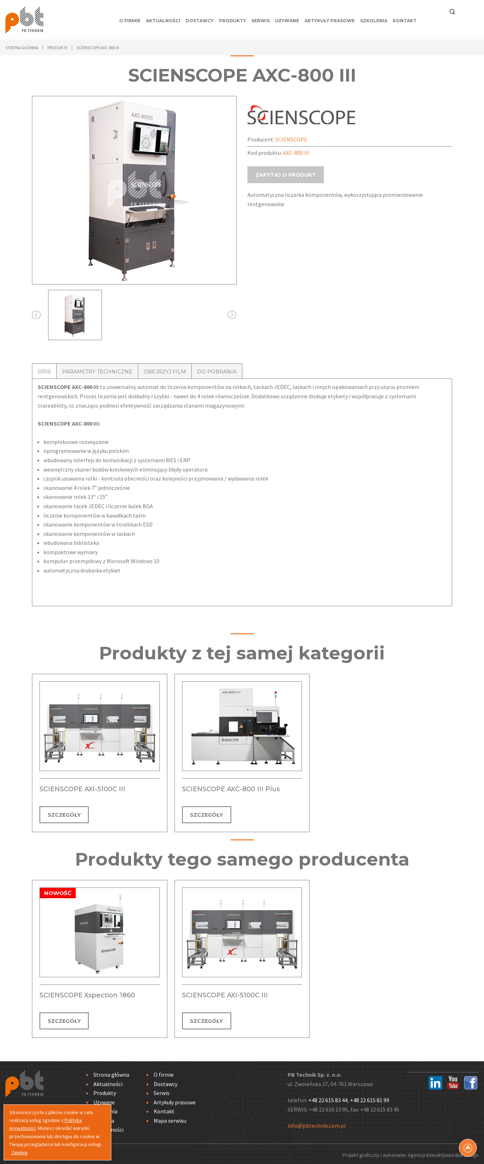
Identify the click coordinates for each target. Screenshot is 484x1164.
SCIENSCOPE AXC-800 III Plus (231, 789)
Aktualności (163, 20)
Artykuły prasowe (329, 20)
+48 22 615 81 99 (369, 1097)
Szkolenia (373, 20)
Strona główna (21, 47)
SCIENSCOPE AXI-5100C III (82, 789)
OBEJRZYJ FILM (165, 371)
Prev (36, 315)
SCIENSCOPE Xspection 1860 (87, 994)
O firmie (129, 20)
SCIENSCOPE (291, 139)
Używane (287, 20)
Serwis (260, 20)
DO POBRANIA (217, 371)
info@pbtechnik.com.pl (317, 1123)
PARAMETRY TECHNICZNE (97, 371)
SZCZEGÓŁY (64, 815)
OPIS (44, 371)
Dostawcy (200, 20)
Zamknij (19, 1152)
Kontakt (404, 20)
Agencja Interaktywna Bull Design (443, 1152)
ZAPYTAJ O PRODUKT (286, 182)
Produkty (232, 20)
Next (232, 315)
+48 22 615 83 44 (328, 1097)
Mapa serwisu (170, 1118)
